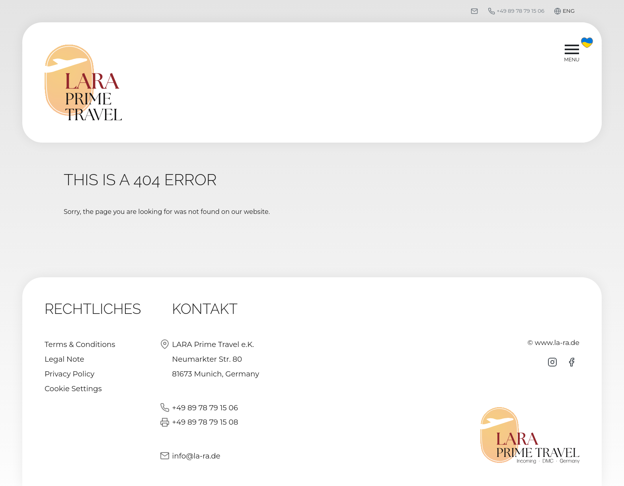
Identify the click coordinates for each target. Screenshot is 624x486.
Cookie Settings (73, 388)
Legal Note (64, 359)
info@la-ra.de (196, 456)
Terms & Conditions (80, 344)
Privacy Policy (69, 373)
